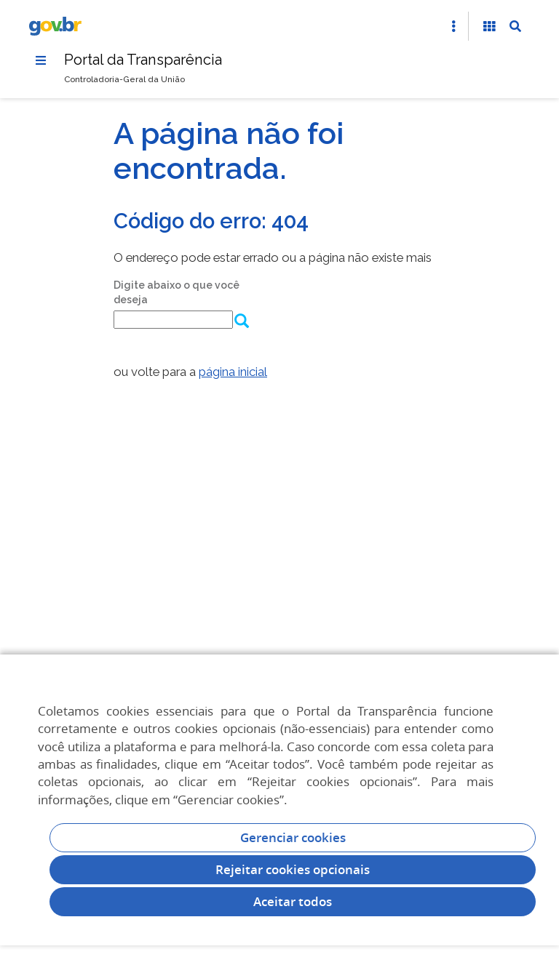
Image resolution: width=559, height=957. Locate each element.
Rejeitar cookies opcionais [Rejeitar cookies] (292, 869)
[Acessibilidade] (489, 26)
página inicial (233, 371)
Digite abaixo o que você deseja (176, 292)
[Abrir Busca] (515, 26)
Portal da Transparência (143, 59)
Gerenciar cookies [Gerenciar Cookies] (293, 837)
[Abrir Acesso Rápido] (453, 26)
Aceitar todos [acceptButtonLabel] (292, 901)
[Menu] (40, 60)
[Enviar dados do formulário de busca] (240, 322)
